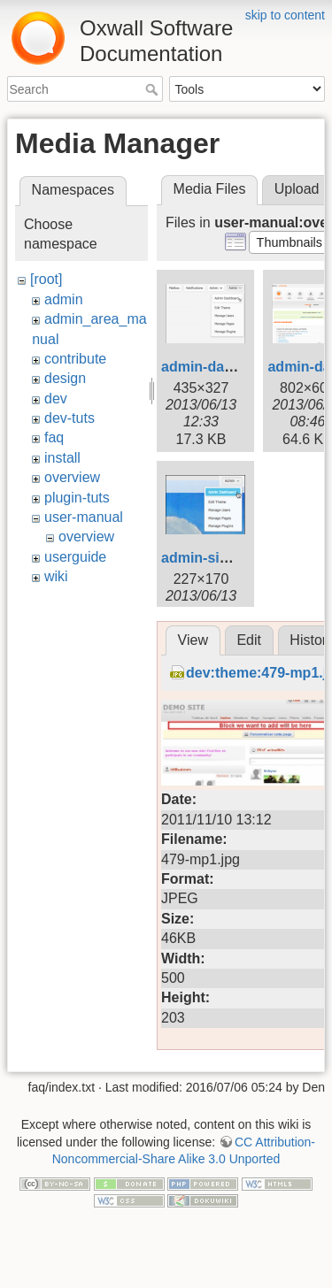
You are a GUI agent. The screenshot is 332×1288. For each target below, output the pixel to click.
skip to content (285, 15)
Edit (248, 685)
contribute (75, 358)
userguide (75, 556)
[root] (46, 279)
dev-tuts (69, 418)
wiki (56, 576)
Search (153, 89)
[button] (289, 242)
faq (54, 437)
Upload (297, 188)
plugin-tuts (77, 497)
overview (72, 477)
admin (63, 299)
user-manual (83, 517)
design (65, 378)
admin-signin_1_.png (232, 557)
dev (55, 398)
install (62, 457)
